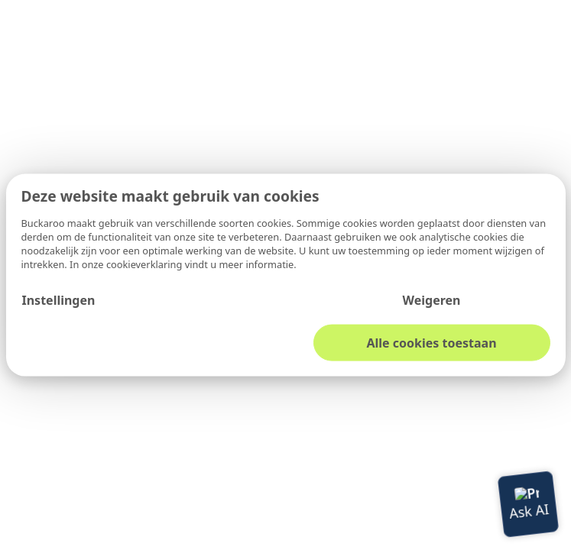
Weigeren (432, 299)
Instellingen (58, 299)
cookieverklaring (145, 263)
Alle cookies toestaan (431, 342)
